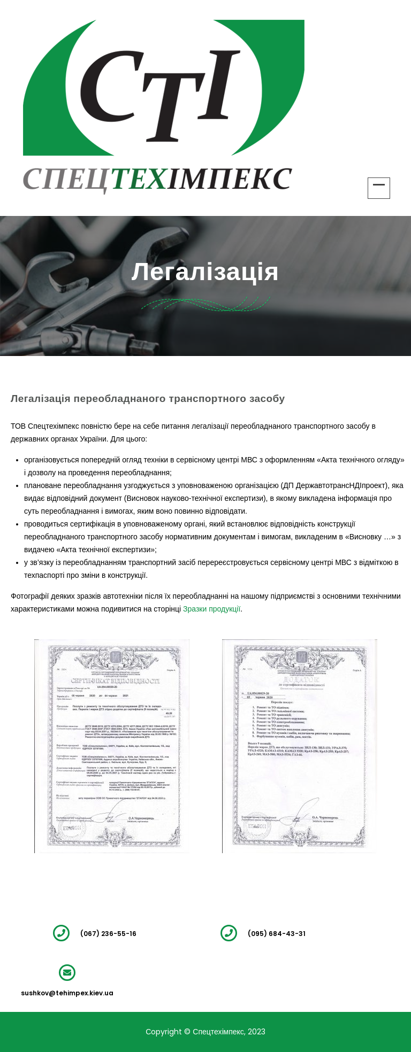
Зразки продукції (211, 609)
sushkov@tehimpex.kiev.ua (67, 992)
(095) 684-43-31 (277, 933)
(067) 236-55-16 (108, 933)
